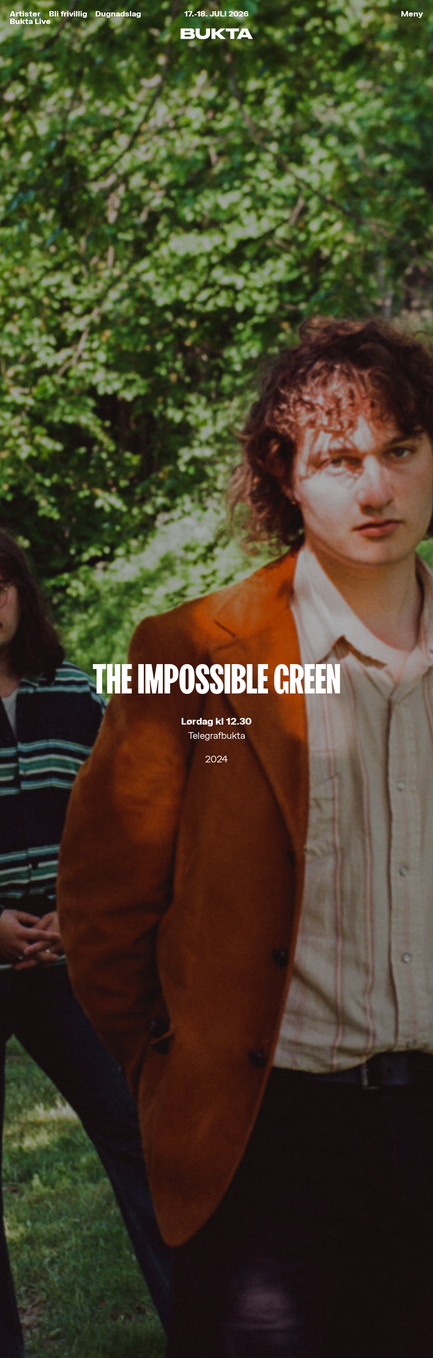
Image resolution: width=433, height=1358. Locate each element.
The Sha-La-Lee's (216, 566)
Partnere (43, 1273)
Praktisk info (55, 1255)
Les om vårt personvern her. (155, 1066)
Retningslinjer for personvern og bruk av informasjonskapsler (104, 1322)
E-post (116, 996)
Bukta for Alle (58, 1200)
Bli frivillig (68, 13)
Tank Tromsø (269, 1322)
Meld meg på (216, 1085)
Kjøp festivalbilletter (78, 1182)
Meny (412, 13)
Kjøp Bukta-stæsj (69, 1236)
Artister (25, 13)
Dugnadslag (118, 13)
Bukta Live (30, 21)
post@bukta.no (200, 1249)
